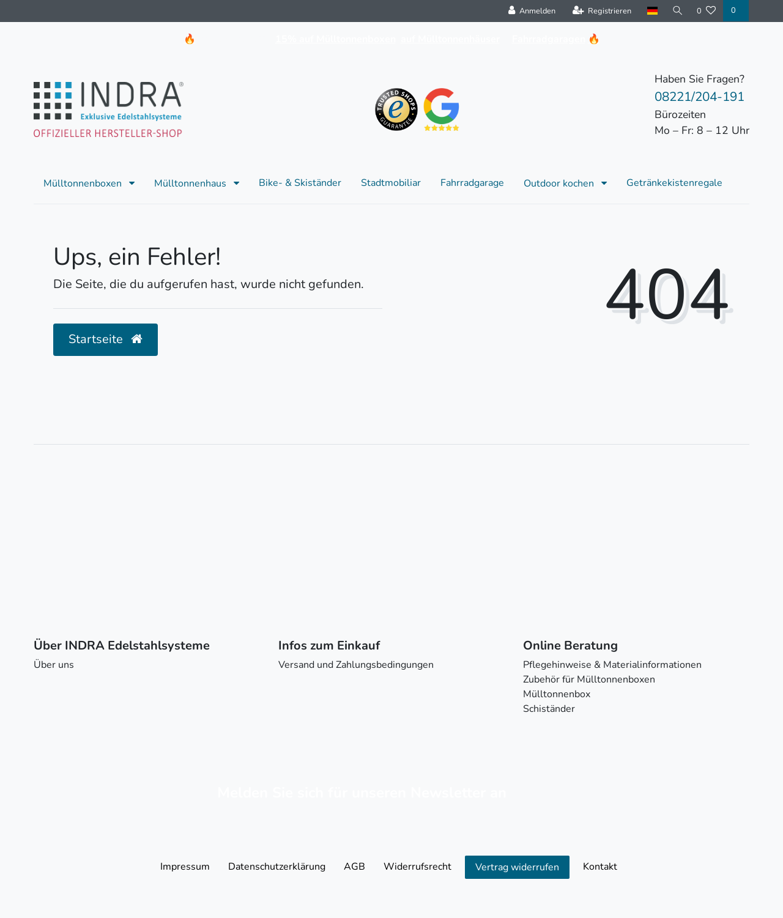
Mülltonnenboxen (83, 183)
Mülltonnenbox (556, 694)
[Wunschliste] (706, 11)
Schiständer (549, 709)
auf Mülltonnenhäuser (450, 39)
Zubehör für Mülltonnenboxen (589, 679)
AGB (354, 866)
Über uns (54, 665)
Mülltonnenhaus (191, 183)
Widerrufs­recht (417, 866)
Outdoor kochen (560, 183)
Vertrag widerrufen (517, 867)
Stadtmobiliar (391, 183)
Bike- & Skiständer (300, 183)
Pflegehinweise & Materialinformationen (612, 665)
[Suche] (676, 10)
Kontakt (600, 866)
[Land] (651, 10)
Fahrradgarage (472, 183)
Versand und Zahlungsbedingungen (356, 665)
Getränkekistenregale (674, 183)
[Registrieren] (601, 11)
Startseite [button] (106, 339)
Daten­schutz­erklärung (276, 866)
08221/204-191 (699, 96)
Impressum (185, 866)
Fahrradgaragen (548, 39)
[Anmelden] (530, 11)
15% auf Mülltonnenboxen (335, 39)
